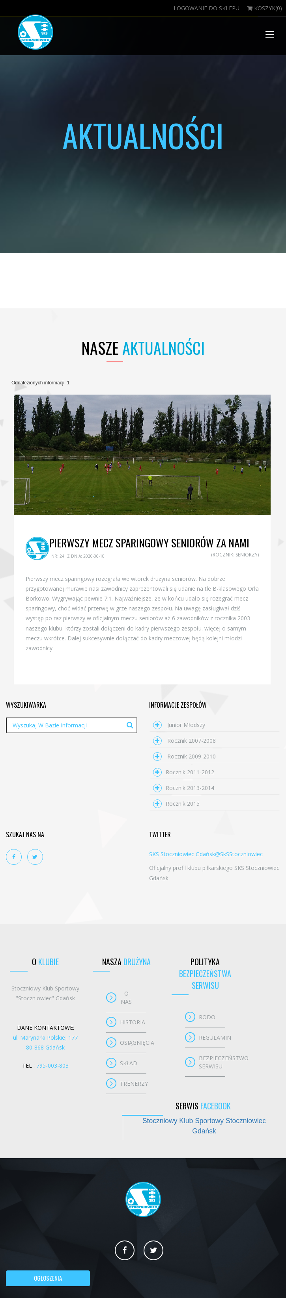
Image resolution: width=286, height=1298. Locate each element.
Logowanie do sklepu (206, 8)
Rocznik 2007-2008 (184, 740)
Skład (128, 1063)
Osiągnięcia (133, 1042)
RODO (207, 1017)
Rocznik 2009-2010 (184, 756)
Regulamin (212, 1037)
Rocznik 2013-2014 (183, 788)
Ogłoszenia (48, 1278)
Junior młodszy (179, 725)
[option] (142, 455)
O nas (126, 997)
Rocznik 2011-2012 (183, 772)
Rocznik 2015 (176, 803)
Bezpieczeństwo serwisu (212, 1062)
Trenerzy (133, 1083)
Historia (132, 1022)
